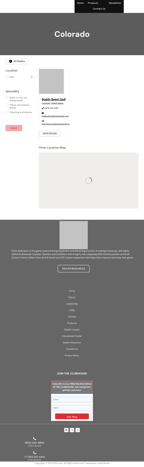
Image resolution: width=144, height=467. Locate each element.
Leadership (72, 303)
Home (80, 2)
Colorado (46, 103)
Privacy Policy (72, 355)
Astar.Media (103, 463)
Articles (72, 316)
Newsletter (115, 2)
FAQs (72, 310)
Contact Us (99, 8)
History (72, 297)
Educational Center (72, 336)
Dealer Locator (72, 329)
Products (96, 2)
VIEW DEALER (49, 133)
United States (57, 103)
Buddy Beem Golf (54, 99)
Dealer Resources (72, 342)
